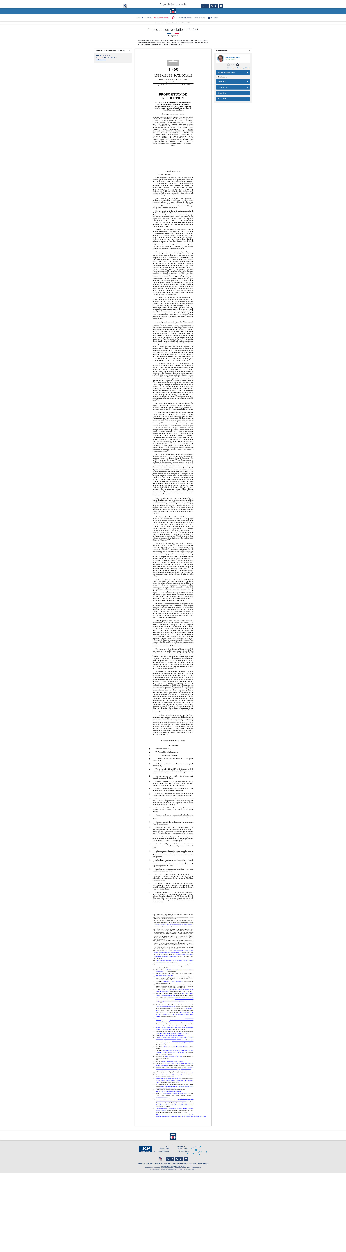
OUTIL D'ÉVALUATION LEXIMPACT (198, 1163)
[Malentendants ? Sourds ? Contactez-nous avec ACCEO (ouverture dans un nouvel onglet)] (160, 1159)
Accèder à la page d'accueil (173, 10)
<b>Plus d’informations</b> (233, 50)
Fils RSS (188, 1167)
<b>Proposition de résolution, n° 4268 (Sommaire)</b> (113, 50)
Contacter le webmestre (180, 1167)
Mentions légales (149, 1167)
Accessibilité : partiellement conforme (163, 1167)
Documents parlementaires (162, 23)
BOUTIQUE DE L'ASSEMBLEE (145, 1163)
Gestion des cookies (196, 1167)
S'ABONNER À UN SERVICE (180, 1163)
